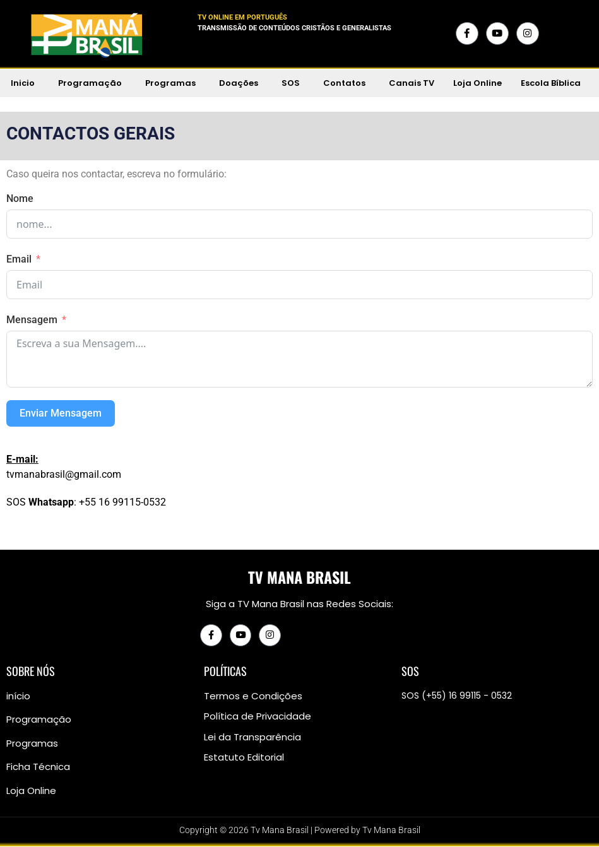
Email (19, 259)
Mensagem (31, 320)
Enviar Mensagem (61, 413)
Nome (19, 198)
